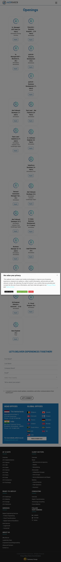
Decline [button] (31, 291)
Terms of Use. (10, 287)
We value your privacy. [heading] (12, 275)
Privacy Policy (51, 285)
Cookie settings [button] (9, 291)
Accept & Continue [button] (22, 291)
